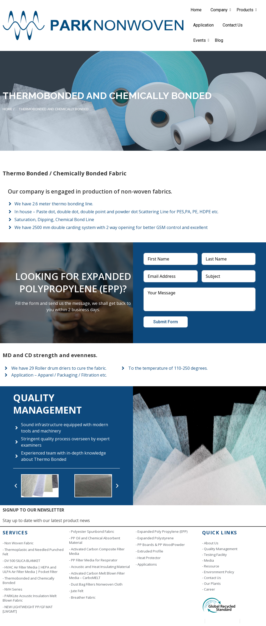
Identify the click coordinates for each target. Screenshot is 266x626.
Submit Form (165, 321)
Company (220, 9)
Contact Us (233, 25)
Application (203, 25)
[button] (15, 485)
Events (200, 40)
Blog (219, 40)
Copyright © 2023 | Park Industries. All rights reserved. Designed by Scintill (65, 621)
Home (196, 9)
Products (246, 9)
